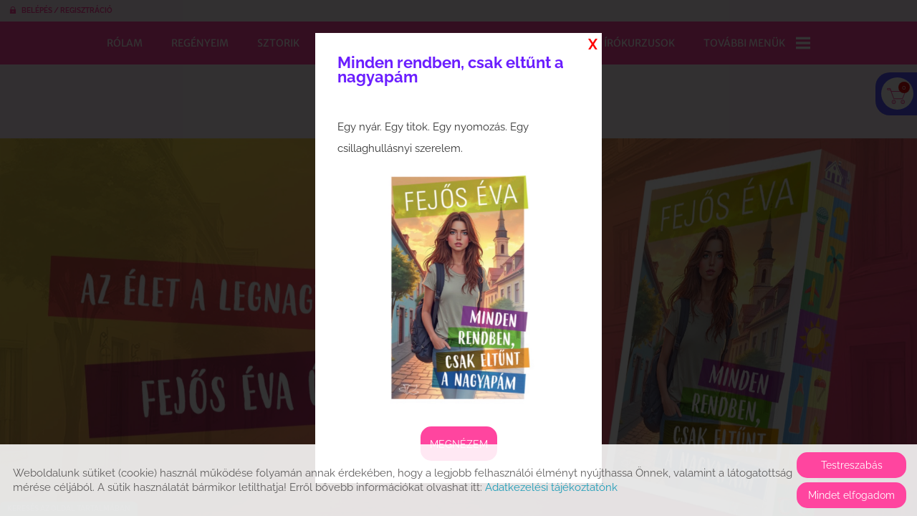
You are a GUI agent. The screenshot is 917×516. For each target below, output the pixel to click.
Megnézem (459, 444)
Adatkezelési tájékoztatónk (551, 487)
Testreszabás (852, 465)
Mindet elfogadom (851, 495)
